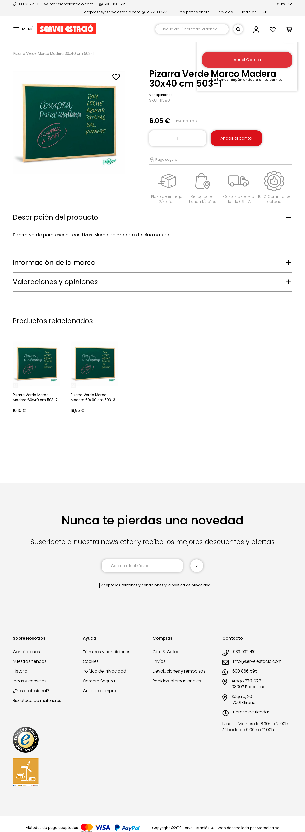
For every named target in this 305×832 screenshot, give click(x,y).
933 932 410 (26, 4)
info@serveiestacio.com (68, 4)
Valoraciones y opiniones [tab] (55, 282)
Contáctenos (26, 652)
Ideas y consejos (30, 681)
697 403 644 (155, 12)
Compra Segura (99, 681)
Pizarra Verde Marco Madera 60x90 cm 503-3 (93, 397)
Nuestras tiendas (30, 661)
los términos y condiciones (139, 585)
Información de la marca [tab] (54, 262)
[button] (282, 4)
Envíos (159, 661)
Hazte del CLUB (254, 12)
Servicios (225, 12)
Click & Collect (167, 652)
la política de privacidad (189, 585)
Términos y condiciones (106, 652)
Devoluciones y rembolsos (179, 671)
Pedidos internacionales (177, 681)
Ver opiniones (160, 94)
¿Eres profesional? (192, 12)
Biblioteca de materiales (37, 700)
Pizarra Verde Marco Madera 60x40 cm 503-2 (35, 397)
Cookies (91, 661)
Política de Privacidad (104, 671)
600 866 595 (112, 4)
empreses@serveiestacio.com (112, 12)
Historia (20, 671)
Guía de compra (99, 691)
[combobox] (192, 29)
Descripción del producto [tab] (55, 217)
